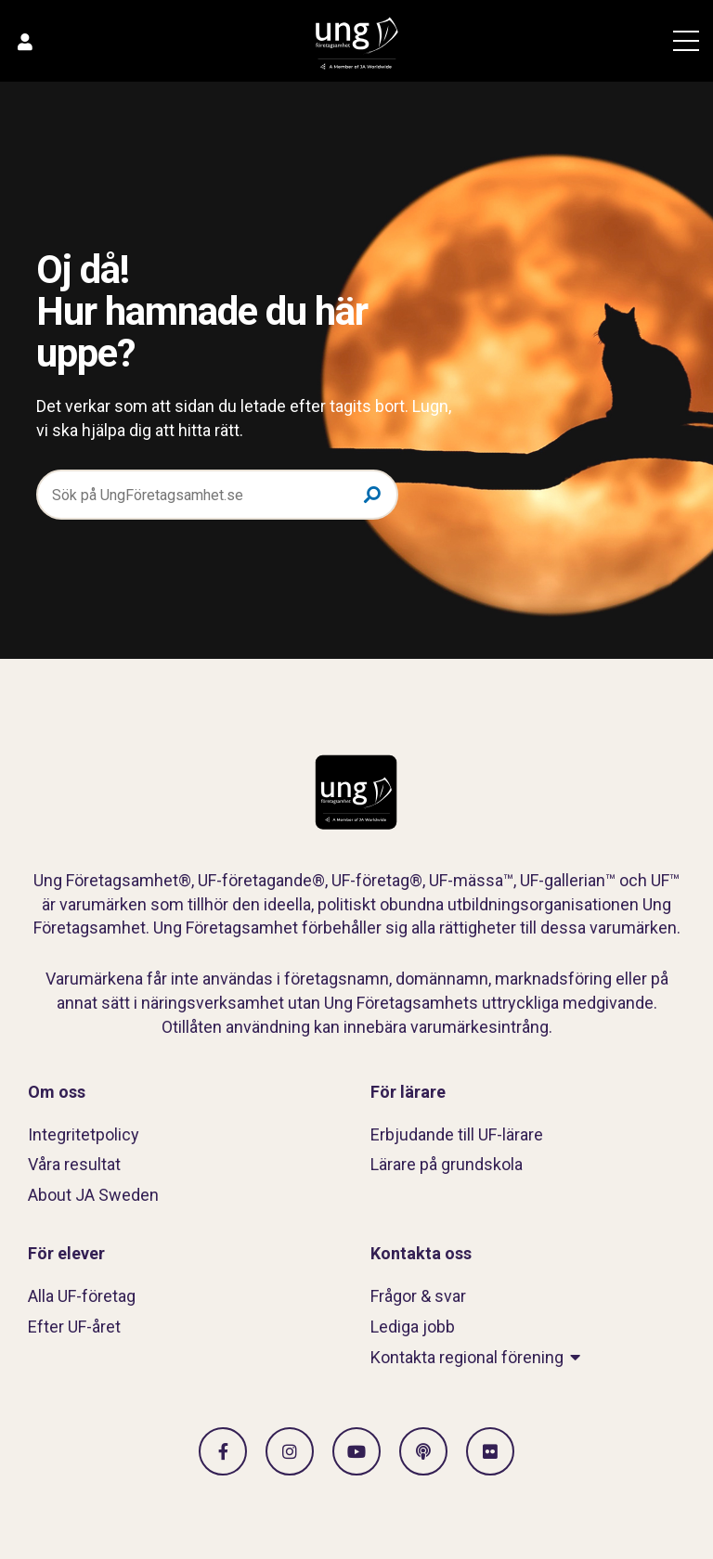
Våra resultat (74, 1164)
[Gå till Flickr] (490, 1451)
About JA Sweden (93, 1195)
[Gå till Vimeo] (356, 1451)
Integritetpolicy (83, 1134)
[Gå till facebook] (223, 1451)
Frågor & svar (418, 1296)
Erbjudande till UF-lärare (456, 1134)
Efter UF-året (74, 1326)
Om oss (56, 1092)
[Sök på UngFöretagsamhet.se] (217, 495)
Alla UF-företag (82, 1296)
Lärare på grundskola (446, 1164)
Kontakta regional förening (467, 1357)
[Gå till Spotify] (423, 1451)
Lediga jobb (412, 1326)
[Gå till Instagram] (290, 1451)
